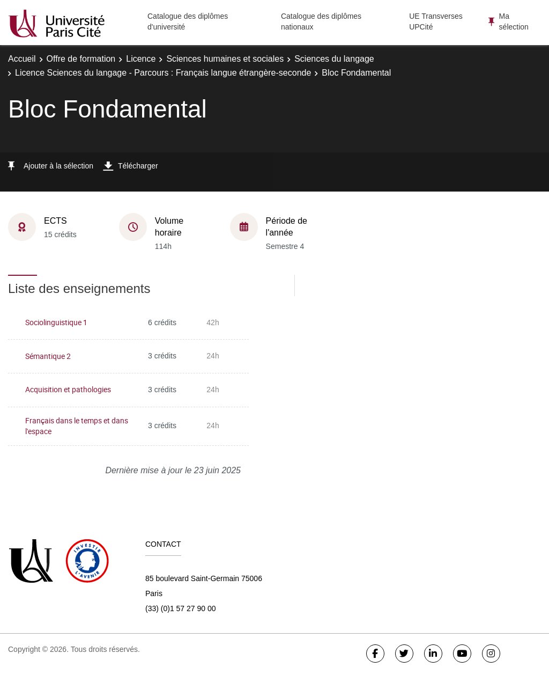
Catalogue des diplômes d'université (187, 21)
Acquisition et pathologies (68, 389)
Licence (140, 58)
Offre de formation (81, 58)
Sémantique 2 (48, 356)
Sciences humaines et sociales (225, 58)
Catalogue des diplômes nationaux (321, 21)
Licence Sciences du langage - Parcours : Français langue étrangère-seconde (163, 72)
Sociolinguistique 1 (56, 322)
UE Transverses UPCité (436, 21)
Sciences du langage (334, 58)
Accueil (22, 58)
